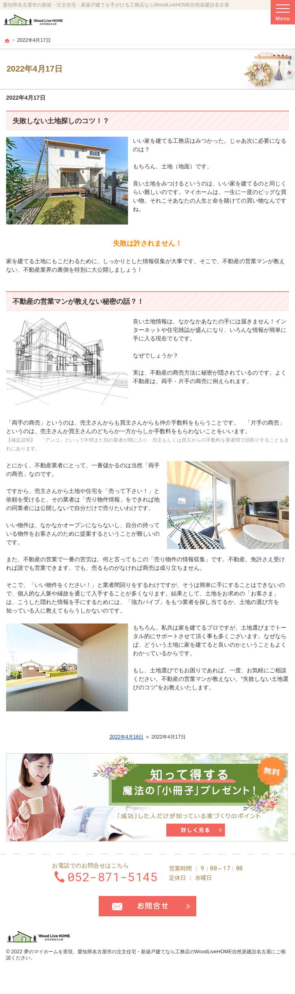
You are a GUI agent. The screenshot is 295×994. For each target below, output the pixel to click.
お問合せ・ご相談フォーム (147, 906)
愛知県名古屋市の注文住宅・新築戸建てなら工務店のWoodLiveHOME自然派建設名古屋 (174, 952)
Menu (283, 12)
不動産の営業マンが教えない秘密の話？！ (78, 301)
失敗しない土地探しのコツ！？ (61, 121)
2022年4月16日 (126, 737)
